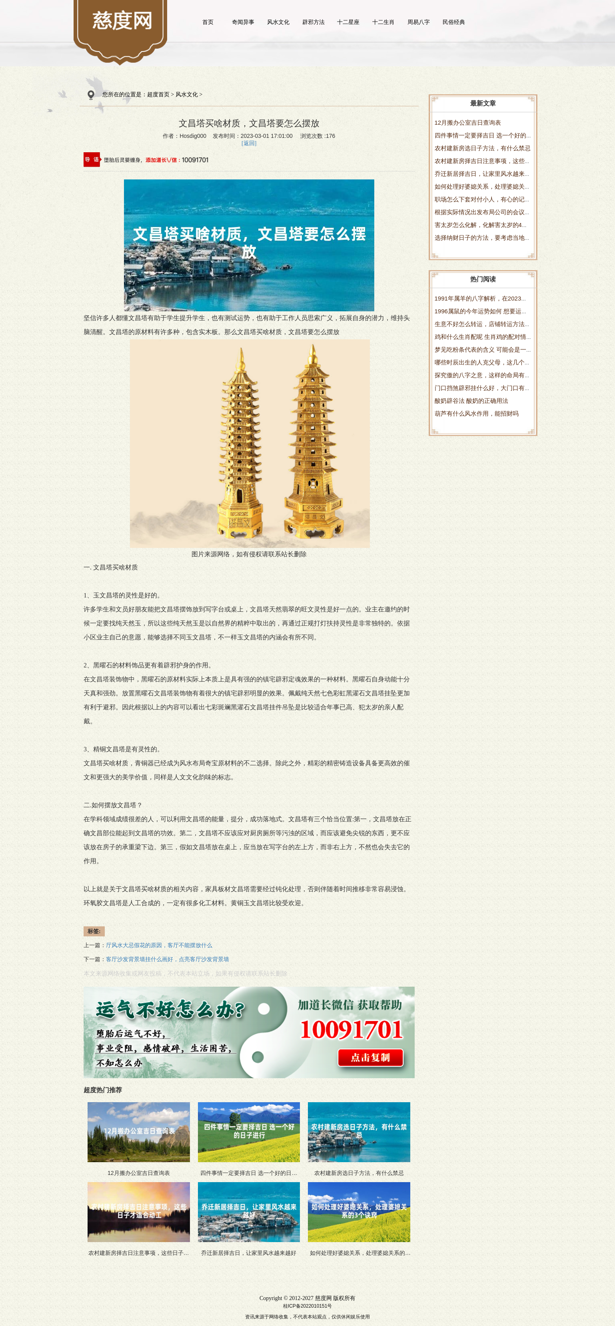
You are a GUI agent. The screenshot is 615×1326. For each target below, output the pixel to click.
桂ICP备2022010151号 (307, 1306)
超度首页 (158, 95)
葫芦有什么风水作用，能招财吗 (477, 413)
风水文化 (278, 22)
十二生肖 (383, 22)
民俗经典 (454, 22)
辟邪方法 (313, 22)
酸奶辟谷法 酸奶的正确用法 (471, 400)
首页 (208, 22)
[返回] (249, 143)
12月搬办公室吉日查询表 (468, 122)
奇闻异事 (243, 22)
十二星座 (348, 22)
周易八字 (418, 22)
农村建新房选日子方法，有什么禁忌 (483, 148)
